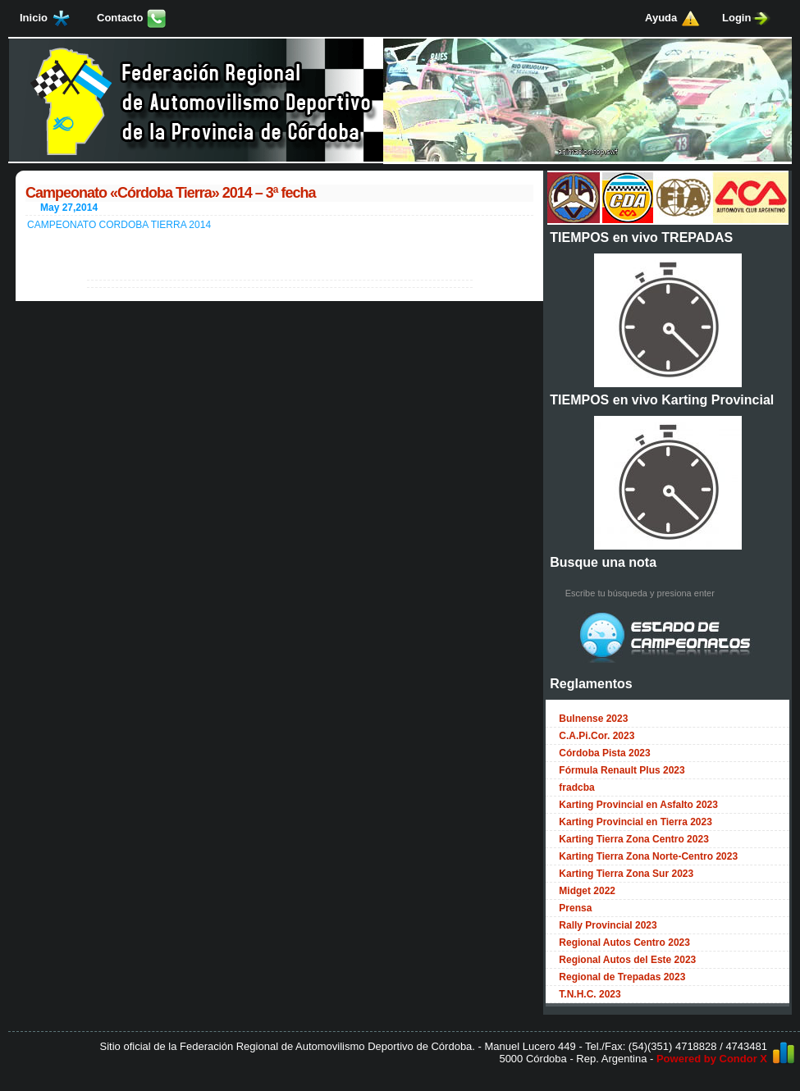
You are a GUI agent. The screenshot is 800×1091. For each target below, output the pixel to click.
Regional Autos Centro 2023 (624, 942)
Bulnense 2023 (593, 718)
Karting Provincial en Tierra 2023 (635, 822)
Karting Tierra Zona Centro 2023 (634, 839)
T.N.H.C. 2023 (589, 994)
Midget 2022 (587, 891)
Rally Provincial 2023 (607, 925)
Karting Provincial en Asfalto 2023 (638, 804)
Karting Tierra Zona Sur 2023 (626, 873)
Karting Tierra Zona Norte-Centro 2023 (648, 856)
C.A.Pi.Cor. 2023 (596, 736)
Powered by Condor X (711, 1058)
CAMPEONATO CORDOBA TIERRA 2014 (119, 225)
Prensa (575, 908)
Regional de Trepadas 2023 (622, 977)
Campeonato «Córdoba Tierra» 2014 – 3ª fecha (170, 193)
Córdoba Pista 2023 (604, 753)
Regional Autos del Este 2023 (627, 959)
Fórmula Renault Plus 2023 (621, 770)
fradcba (576, 787)
